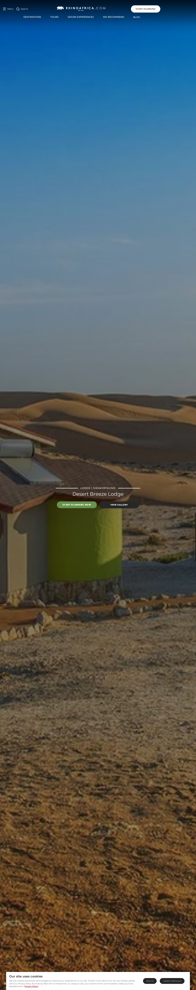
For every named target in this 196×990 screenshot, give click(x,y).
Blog (152, 17)
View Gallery (119, 504)
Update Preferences (172, 981)
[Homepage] (5, 983)
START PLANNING (178, 9)
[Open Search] (22, 9)
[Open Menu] (8, 9)
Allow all (149, 981)
